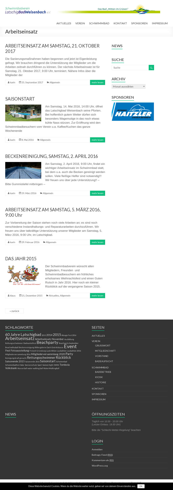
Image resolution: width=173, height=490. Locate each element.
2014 (49, 334)
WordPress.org (100, 465)
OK (141, 486)
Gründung (41, 351)
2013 (44, 335)
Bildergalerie (40, 347)
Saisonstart (48, 361)
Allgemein (55, 82)
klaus (13, 295)
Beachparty (47, 342)
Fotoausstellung (20, 350)
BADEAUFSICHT (104, 361)
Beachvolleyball (11, 347)
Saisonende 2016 (32, 361)
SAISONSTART (20, 99)
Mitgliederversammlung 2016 (17, 354)
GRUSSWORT (102, 345)
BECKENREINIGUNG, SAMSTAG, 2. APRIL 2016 (51, 156)
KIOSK (99, 377)
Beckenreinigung (26, 347)
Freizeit (33, 351)
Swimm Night (47, 365)
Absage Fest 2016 (68, 335)
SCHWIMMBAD (99, 23)
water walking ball (35, 368)
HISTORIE (100, 382)
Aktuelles (54, 295)
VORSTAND (101, 356)
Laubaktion (62, 351)
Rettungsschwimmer (41, 357)
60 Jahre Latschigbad (23, 334)
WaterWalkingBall (51, 368)
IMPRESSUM (160, 23)
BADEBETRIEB (103, 371)
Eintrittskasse (57, 347)
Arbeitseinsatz (19, 338)
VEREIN (80, 23)
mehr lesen (97, 82)
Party (69, 354)
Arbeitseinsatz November (49, 339)
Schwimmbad (61, 361)
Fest (7, 350)
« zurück (14, 310)
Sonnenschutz (31, 365)
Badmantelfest (29, 343)
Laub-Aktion (51, 351)
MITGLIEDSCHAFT (105, 350)
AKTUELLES (63, 23)
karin (12, 82)
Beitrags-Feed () (102, 454)
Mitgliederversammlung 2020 (48, 354)
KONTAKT (120, 23)
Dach (49, 347)
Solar (22, 365)
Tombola (64, 364)
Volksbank (11, 368)
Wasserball (22, 368)
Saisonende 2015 (15, 361)
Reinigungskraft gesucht (16, 358)
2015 (57, 335)
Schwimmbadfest (12, 365)
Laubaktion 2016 (74, 351)
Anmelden (97, 449)
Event (70, 346)
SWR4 (56, 365)
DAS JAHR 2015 (20, 258)
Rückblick (63, 357)
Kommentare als (103, 460)
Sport (40, 365)
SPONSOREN (139, 23)
